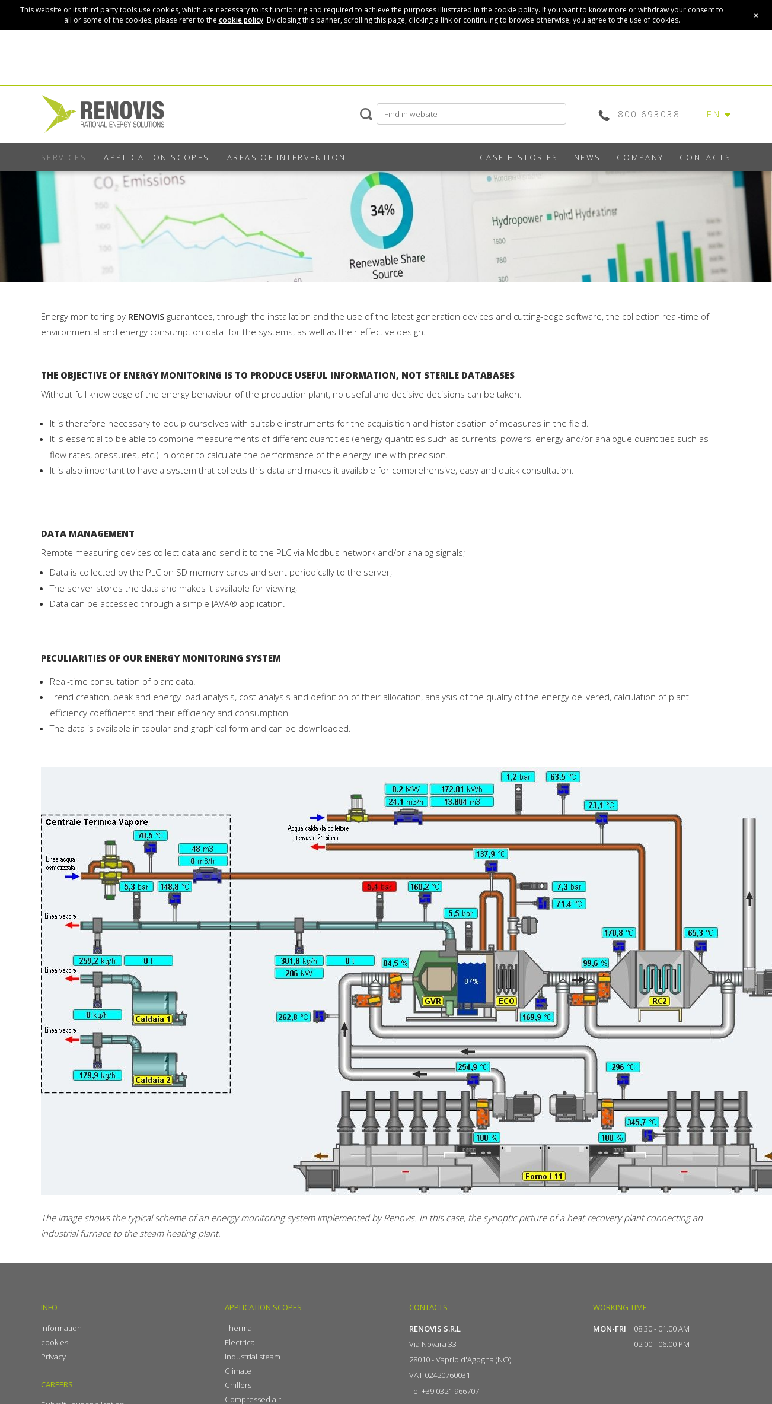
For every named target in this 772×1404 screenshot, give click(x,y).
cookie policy (241, 20)
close (756, 15)
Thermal (239, 1328)
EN (713, 114)
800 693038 (649, 114)
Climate (238, 1370)
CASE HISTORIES (519, 157)
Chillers (238, 1385)
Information (61, 1328)
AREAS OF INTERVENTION (286, 157)
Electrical (241, 1342)
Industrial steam (252, 1356)
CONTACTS (705, 157)
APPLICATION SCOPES (156, 157)
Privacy (53, 1356)
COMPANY (640, 157)
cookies (54, 1342)
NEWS (587, 157)
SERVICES (64, 157)
